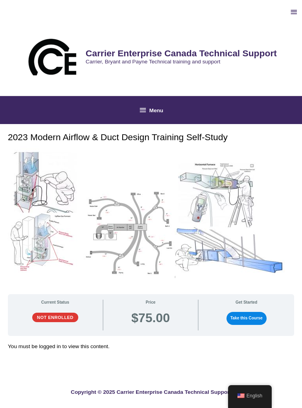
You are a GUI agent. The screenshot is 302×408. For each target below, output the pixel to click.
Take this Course (246, 318)
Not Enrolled (55, 317)
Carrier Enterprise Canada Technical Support (181, 53)
